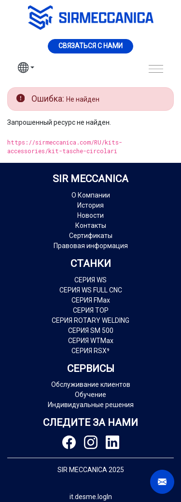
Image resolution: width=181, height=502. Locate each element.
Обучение (90, 394)
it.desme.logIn (91, 497)
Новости (90, 215)
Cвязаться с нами (90, 46)
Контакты (90, 225)
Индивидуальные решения (91, 405)
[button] (26, 69)
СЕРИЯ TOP (91, 310)
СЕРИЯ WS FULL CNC (90, 290)
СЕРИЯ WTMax (90, 340)
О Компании (90, 195)
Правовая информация (91, 246)
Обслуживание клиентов (90, 384)
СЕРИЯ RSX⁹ (90, 351)
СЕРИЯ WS (90, 280)
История (90, 205)
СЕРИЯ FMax (90, 300)
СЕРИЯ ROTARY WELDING (90, 320)
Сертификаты (90, 235)
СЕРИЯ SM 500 (90, 330)
